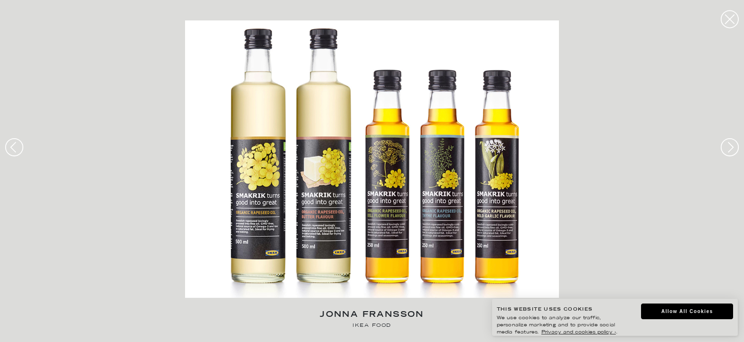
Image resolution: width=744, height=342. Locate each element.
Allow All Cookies (687, 311)
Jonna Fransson (372, 315)
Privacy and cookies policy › (578, 332)
